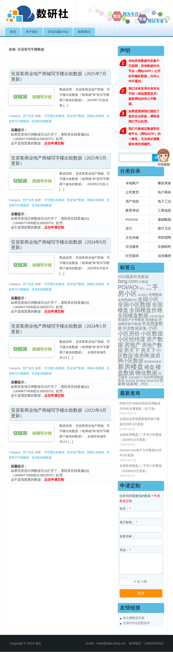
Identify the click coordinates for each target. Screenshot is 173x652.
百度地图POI (136, 377)
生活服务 (132, 246)
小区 (153, 328)
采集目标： (127, 536)
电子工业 (164, 201)
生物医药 (164, 246)
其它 (129, 228)
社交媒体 (132, 256)
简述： (125, 550)
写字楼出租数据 (54, 116)
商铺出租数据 (95, 116)
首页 (13, 31)
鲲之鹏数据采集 (134, 618)
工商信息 (164, 210)
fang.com (128, 281)
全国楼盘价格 (146, 310)
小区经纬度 (131, 339)
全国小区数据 (134, 304)
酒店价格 (130, 380)
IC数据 (143, 282)
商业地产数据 (75, 116)
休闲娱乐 (143, 294)
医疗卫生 (164, 228)
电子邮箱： (128, 522)
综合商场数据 (153, 377)
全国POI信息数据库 (136, 623)
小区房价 (129, 334)
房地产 (132, 345)
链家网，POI (137, 384)
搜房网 (141, 356)
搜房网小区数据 (139, 358)
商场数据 (151, 319)
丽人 (142, 288)
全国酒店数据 (156, 316)
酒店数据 (141, 380)
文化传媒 (132, 237)
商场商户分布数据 (131, 319)
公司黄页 (132, 192)
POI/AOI (132, 219)
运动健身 (164, 256)
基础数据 (164, 219)
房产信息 (28, 116)
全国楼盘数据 (133, 315)
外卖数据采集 (135, 328)
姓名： (125, 508)
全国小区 (148, 299)
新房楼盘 (131, 366)
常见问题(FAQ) (58, 31)
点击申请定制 (54, 143)
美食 (121, 380)
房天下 (132, 350)
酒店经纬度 (153, 380)
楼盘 (149, 367)
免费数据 (155, 294)
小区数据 (152, 333)
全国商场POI (127, 300)
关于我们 (32, 31)
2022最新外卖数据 (133, 277)
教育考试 (132, 210)
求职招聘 (164, 237)
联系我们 (84, 31)
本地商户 (132, 183)
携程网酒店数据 (152, 361)
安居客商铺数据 (41, 121)
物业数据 (146, 373)
